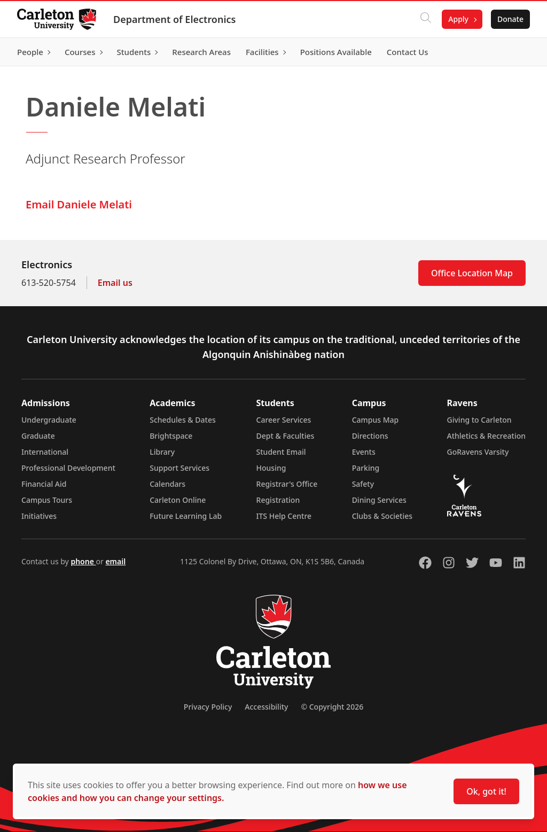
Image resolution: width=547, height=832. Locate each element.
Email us (115, 283)
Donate (510, 19)
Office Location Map (472, 273)
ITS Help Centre (284, 516)
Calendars (167, 484)
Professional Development (68, 468)
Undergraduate (48, 420)
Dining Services (379, 500)
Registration (278, 500)
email (115, 561)
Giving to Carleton (479, 420)
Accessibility (266, 707)
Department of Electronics (174, 19)
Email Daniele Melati (79, 204)
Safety (363, 484)
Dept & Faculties (285, 436)
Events (364, 452)
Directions (370, 436)
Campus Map (375, 420)
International (44, 452)
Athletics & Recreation (486, 436)
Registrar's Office (287, 484)
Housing (271, 468)
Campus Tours (46, 500)
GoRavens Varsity (478, 452)
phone (83, 561)
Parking (366, 468)
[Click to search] (425, 19)
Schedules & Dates (183, 420)
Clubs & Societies (382, 516)
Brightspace (171, 436)
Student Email (281, 452)
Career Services (283, 420)
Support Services (179, 468)
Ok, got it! (486, 791)
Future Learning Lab (186, 516)
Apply (458, 19)
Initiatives (39, 516)
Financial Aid (43, 484)
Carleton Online (178, 500)
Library (162, 452)
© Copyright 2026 (332, 707)
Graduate (38, 436)
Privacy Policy (208, 707)
